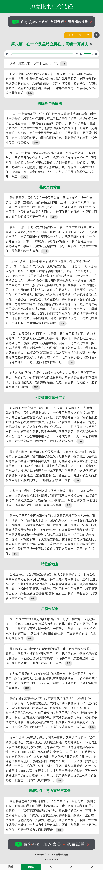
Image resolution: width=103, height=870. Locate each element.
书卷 (10, 867)
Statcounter (51, 859)
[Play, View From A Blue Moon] (7, 54)
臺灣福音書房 (62, 854)
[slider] (41, 53)
